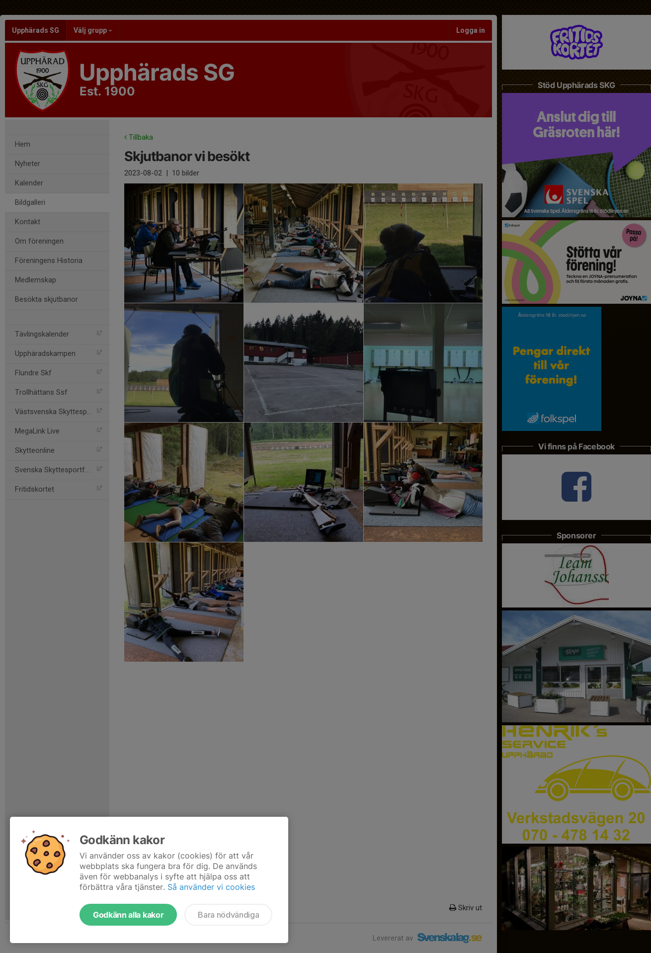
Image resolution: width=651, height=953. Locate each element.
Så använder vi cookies (211, 887)
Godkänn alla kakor (128, 915)
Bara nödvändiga (228, 915)
